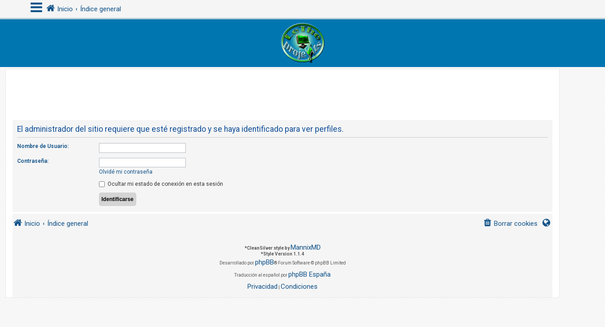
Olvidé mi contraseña (125, 172)
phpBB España (309, 274)
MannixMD (306, 247)
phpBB (264, 262)
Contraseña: (33, 161)
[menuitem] (510, 224)
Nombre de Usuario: (43, 146)
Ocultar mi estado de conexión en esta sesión (161, 184)
